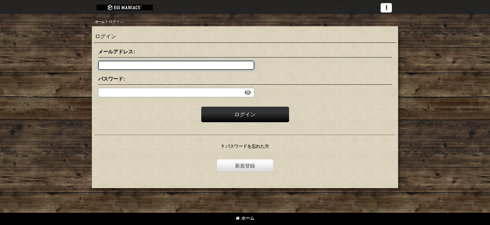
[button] (386, 7)
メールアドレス (115, 51)
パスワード (110, 79)
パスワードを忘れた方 (245, 146)
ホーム (245, 218)
